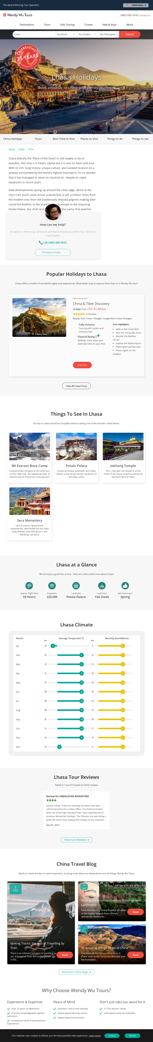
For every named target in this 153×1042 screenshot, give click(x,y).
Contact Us (144, 15)
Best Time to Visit (64, 139)
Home (12, 149)
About (129, 24)
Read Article (65, 909)
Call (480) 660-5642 (126, 188)
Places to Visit (89, 139)
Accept (112, 1036)
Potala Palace (76, 418)
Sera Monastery (29, 473)
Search (130, 34)
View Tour (82, 318)
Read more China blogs (75, 925)
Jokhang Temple (123, 418)
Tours (47, 24)
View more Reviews (75, 792)
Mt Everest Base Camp (30, 418)
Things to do (115, 139)
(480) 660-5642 (129, 15)
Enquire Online (123, 198)
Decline (132, 1036)
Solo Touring (67, 24)
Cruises (88, 24)
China (21, 149)
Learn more (95, 1035)
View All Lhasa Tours (76, 339)
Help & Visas (109, 24)
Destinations (27, 24)
